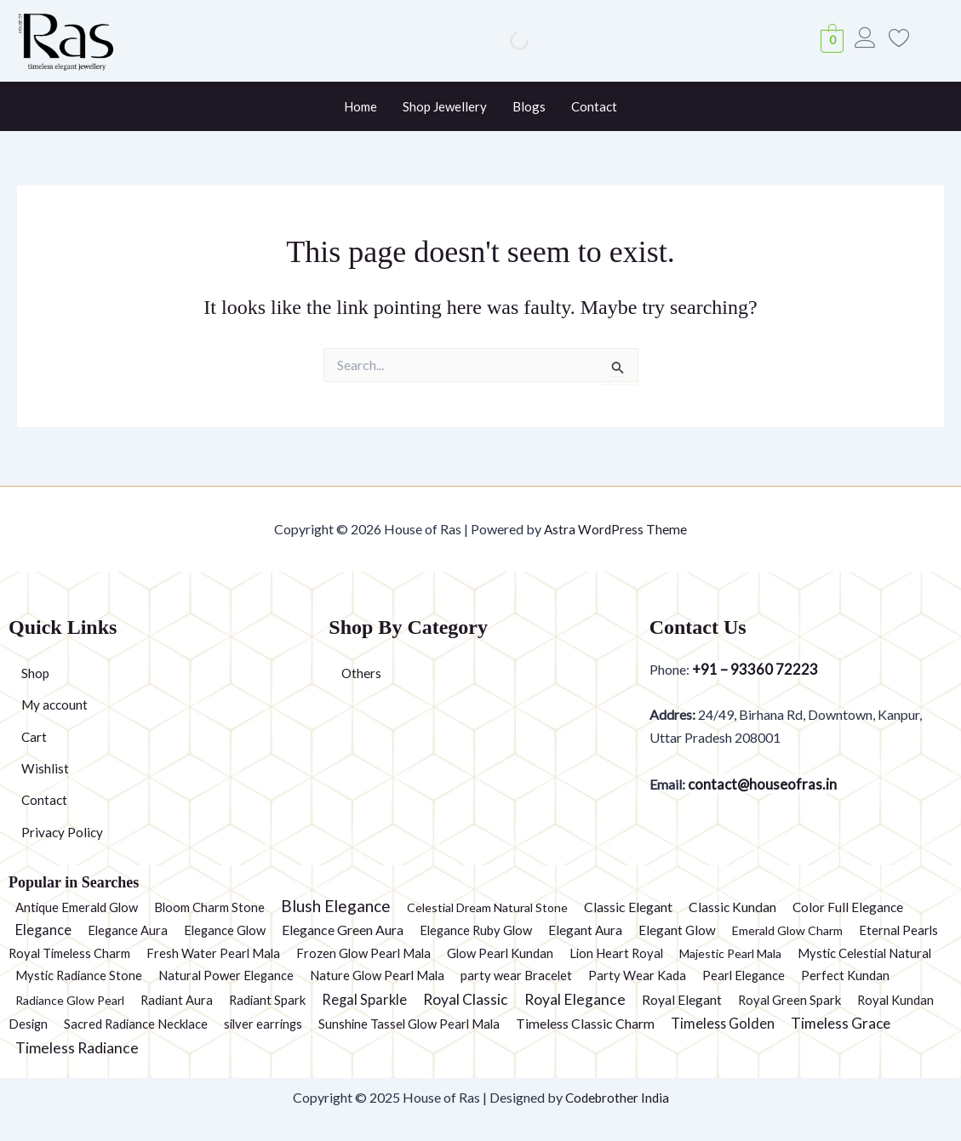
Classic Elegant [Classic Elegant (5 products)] (628, 907)
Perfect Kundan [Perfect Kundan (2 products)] (845, 975)
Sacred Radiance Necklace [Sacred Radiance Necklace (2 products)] (136, 1023)
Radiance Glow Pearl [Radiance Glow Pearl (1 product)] (69, 1000)
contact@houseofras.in (764, 782)
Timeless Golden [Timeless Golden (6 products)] (723, 1023)
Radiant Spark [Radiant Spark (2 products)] (267, 999)
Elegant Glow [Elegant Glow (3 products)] (677, 930)
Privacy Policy (63, 832)
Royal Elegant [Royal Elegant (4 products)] (682, 999)
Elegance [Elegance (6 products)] (43, 929)
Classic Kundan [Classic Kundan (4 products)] (732, 907)
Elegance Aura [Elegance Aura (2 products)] (128, 930)
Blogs (529, 106)
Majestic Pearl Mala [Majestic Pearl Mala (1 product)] (730, 953)
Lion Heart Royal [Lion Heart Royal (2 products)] (616, 953)
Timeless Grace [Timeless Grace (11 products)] (840, 1023)
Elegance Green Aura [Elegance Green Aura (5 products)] (342, 929)
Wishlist (45, 767)
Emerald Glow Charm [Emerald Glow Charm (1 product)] (787, 930)
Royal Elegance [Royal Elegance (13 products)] (575, 999)
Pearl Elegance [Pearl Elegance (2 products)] (743, 975)
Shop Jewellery (445, 106)
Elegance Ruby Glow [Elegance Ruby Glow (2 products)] (476, 930)
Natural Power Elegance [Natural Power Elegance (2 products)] (226, 975)
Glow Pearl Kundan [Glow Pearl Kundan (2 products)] (500, 953)
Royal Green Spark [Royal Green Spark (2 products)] (789, 999)
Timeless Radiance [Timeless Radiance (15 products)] (77, 1047)
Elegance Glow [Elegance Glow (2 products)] (225, 930)
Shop (35, 670)
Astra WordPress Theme (615, 525)
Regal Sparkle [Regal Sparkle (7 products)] (364, 999)
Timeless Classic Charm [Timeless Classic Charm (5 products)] (585, 1023)
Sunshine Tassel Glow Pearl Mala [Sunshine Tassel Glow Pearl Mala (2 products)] (409, 1023)
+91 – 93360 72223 (755, 667)
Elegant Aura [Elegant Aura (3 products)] (585, 930)
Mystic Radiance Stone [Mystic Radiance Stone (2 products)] (78, 975)
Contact (594, 106)
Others (361, 670)
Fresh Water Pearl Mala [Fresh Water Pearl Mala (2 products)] (213, 953)
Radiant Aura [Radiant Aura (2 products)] (176, 999)
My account (56, 702)
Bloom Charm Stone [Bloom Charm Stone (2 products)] (209, 907)
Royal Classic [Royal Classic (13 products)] (465, 999)
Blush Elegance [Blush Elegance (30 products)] (336, 906)
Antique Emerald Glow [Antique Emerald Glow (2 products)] (76, 907)
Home (360, 106)
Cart (34, 735)
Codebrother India (617, 1097)
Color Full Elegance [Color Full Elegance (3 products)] (847, 907)
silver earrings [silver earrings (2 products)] (263, 1023)
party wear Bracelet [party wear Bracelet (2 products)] (516, 975)
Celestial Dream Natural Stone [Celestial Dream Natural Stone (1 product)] (487, 907)
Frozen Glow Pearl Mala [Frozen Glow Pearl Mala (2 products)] (363, 953)
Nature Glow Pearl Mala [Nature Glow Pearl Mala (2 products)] (377, 975)
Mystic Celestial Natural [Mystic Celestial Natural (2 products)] (864, 953)
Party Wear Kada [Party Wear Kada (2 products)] (637, 975)
